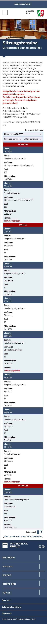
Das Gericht (9, 558)
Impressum (7, 613)
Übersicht (6, 600)
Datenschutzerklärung (11, 607)
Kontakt (7, 575)
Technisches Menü (22, 4)
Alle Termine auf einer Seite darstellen (23, 536)
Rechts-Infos (9, 584)
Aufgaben (7, 566)
